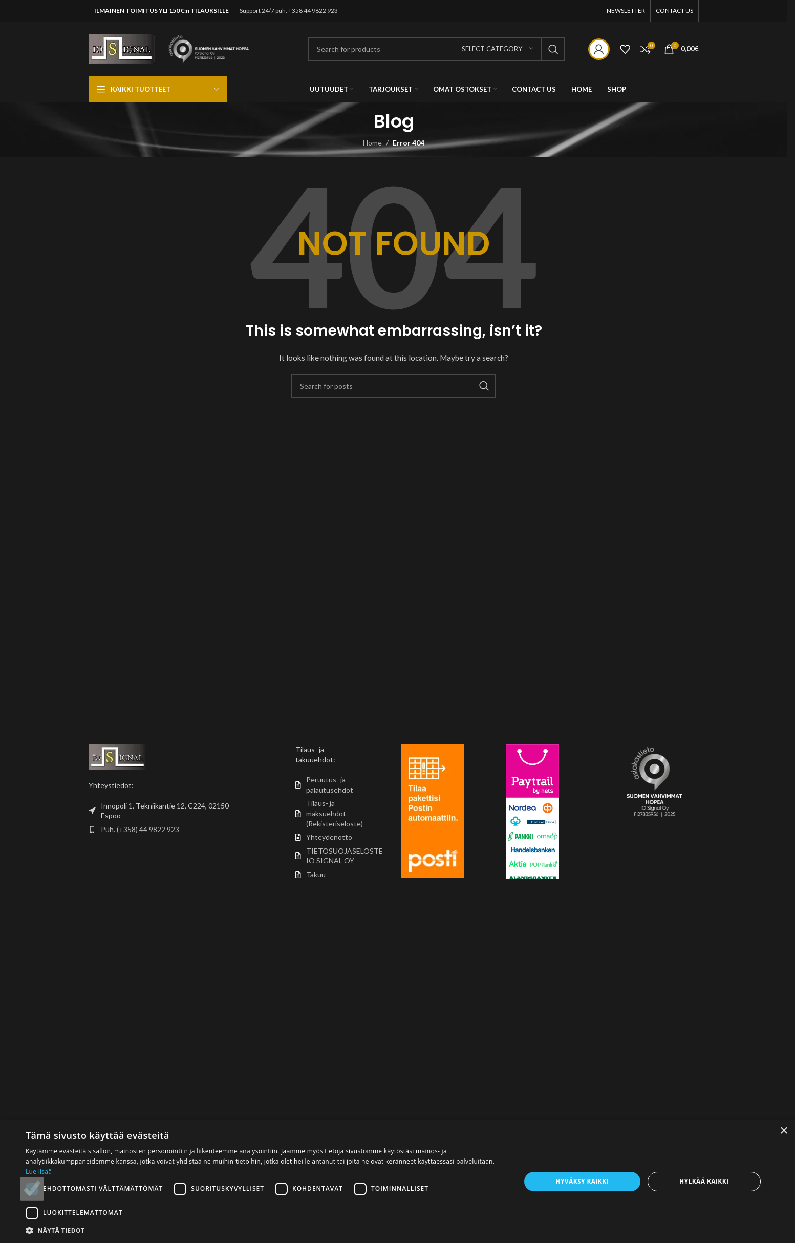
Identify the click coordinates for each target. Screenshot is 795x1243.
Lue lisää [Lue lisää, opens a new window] (39, 1171)
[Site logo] (122, 48)
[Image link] (117, 756)
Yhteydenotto (329, 837)
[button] (266, 1230)
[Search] (436, 49)
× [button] (783, 1131)
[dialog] (397, 1181)
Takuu (316, 874)
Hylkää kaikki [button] (703, 1181)
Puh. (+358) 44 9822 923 (140, 829)
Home (372, 142)
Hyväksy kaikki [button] (582, 1181)
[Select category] (498, 49)
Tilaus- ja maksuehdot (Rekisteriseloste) (334, 813)
